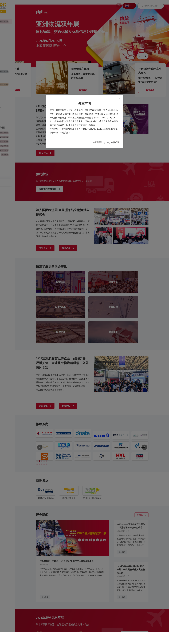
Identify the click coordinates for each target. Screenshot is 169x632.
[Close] (120, 98)
